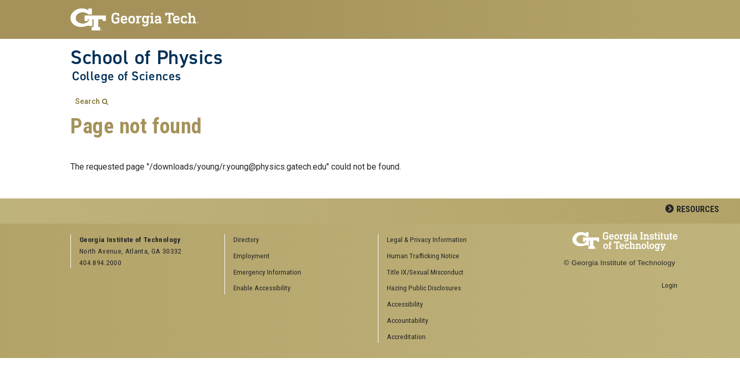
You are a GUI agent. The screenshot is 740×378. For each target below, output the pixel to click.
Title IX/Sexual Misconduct (425, 272)
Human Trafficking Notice (423, 255)
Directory (246, 239)
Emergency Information (267, 272)
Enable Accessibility (262, 288)
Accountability (407, 320)
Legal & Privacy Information (427, 239)
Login (669, 285)
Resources (697, 209)
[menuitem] (451, 240)
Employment (251, 255)
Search (87, 101)
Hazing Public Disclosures (424, 288)
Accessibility (405, 304)
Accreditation (406, 336)
